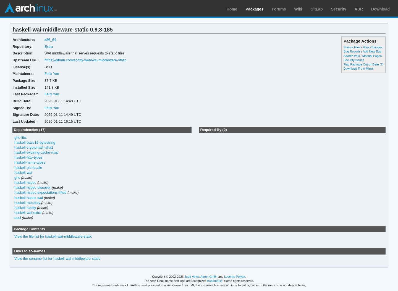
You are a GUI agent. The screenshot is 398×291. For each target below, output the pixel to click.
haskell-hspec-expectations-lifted (40, 192)
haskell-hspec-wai (28, 198)
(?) (381, 64)
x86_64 (50, 40)
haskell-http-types (28, 157)
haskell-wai (23, 173)
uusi (17, 218)
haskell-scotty (25, 208)
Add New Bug (372, 51)
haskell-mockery (27, 203)
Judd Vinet (192, 276)
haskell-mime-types (29, 162)
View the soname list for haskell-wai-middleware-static (57, 258)
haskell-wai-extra (27, 213)
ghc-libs (20, 137)
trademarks (214, 280)
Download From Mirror (359, 68)
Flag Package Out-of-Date (361, 64)
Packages (255, 9)
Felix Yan (51, 74)
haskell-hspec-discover (32, 187)
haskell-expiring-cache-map (36, 152)
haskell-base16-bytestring (34, 142)
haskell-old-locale (28, 168)
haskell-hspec (25, 182)
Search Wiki (352, 55)
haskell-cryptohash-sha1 (33, 147)
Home (232, 9)
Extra (48, 46)
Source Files (352, 47)
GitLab (316, 9)
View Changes (373, 47)
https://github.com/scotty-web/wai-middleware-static (85, 60)
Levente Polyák (234, 276)
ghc (17, 177)
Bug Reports (352, 51)
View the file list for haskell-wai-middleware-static (53, 236)
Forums (279, 9)
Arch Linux (30, 8)
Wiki (298, 9)
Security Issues (354, 60)
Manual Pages (372, 55)
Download (380, 9)
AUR (359, 9)
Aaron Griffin (209, 276)
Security (338, 9)
